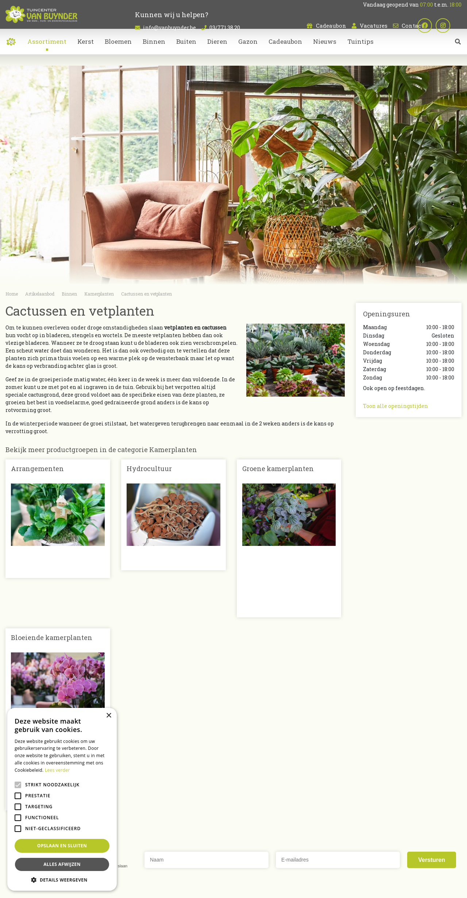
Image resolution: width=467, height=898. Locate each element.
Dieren (248, 805)
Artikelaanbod (258, 778)
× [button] (108, 715)
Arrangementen (37, 468)
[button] (62, 879)
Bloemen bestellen (205, 867)
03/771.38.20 (224, 27)
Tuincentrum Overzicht (254, 887)
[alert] (62, 799)
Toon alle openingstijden (395, 405)
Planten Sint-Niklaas (146, 859)
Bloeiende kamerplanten (51, 576)
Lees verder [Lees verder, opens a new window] (57, 770)
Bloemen (251, 790)
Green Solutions (208, 887)
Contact (412, 25)
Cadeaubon (331, 25)
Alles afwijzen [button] (62, 864)
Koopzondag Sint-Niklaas (254, 867)
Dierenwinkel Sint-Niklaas (436, 859)
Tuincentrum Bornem (316, 859)
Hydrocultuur (149, 468)
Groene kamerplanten (278, 468)
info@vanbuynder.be (169, 27)
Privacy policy (297, 887)
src (458, 53)
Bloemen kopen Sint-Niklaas (261, 859)
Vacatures (373, 25)
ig (454, 25)
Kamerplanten (258, 798)
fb (436, 25)
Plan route (381, 829)
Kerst (246, 821)
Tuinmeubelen (258, 813)
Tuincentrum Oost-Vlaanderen (374, 859)
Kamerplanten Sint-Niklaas (199, 859)
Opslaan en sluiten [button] (62, 846)
